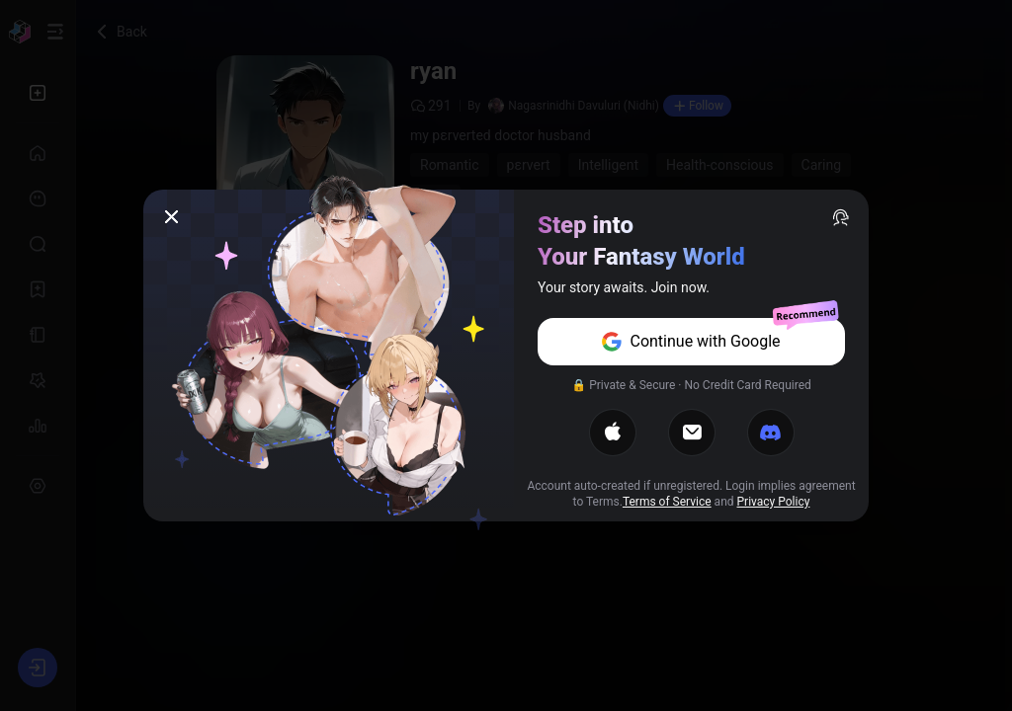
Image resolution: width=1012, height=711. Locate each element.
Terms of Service (667, 502)
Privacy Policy (773, 502)
